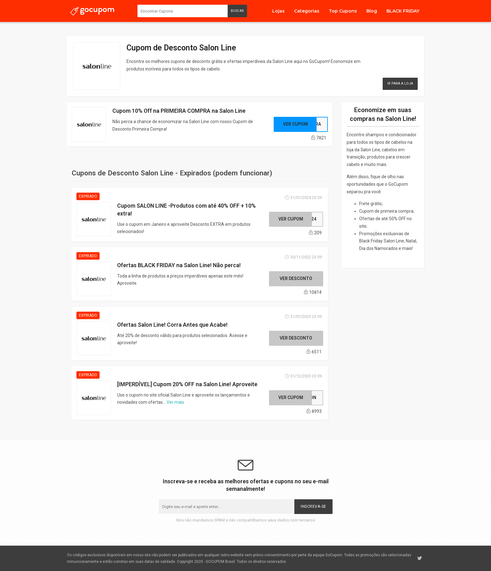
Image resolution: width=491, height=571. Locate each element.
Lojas (278, 11)
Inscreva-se (313, 506)
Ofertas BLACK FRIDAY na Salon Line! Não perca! (179, 265)
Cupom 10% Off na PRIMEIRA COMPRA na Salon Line (179, 110)
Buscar (237, 11)
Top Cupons (343, 11)
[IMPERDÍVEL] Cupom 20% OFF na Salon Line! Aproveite (187, 384)
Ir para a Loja (400, 83)
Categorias (306, 11)
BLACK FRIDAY (402, 11)
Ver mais (175, 402)
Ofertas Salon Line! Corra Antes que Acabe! (172, 324)
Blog (371, 11)
